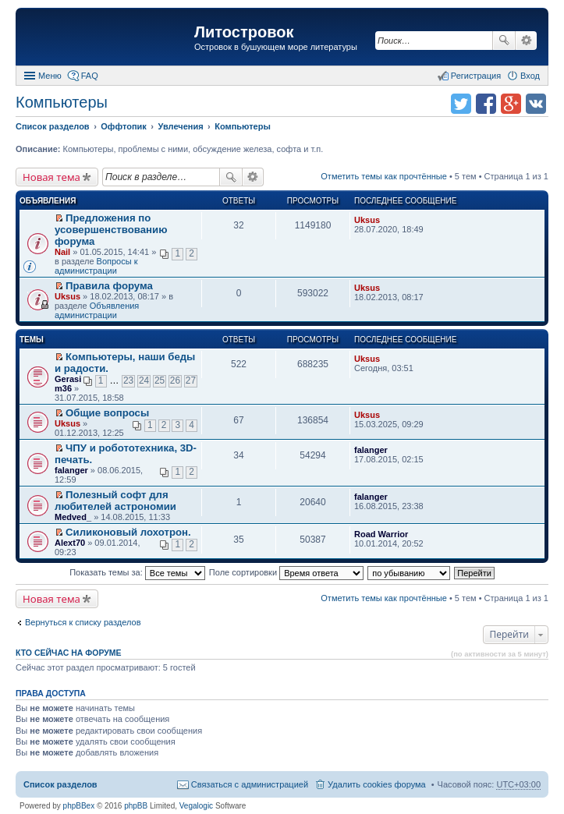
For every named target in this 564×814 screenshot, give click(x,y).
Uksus (367, 220)
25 (159, 380)
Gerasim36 (68, 383)
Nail (62, 252)
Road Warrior (381, 534)
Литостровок (243, 32)
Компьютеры (62, 102)
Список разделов (60, 784)
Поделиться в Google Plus (511, 104)
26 (175, 380)
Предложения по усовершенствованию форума (111, 229)
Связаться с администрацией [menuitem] (249, 784)
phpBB (135, 806)
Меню (50, 75)
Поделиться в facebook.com (486, 104)
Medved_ (73, 517)
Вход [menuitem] (530, 75)
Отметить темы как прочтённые (384, 176)
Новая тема (51, 177)
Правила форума (109, 286)
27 (191, 380)
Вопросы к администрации (96, 266)
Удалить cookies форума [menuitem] (377, 784)
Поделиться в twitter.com (461, 104)
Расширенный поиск (526, 40)
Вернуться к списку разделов (82, 622)
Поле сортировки (286, 572)
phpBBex (79, 806)
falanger (71, 470)
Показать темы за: (137, 572)
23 (128, 380)
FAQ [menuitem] (89, 75)
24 (144, 380)
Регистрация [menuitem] (476, 75)
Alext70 (70, 542)
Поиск (504, 40)
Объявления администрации (97, 310)
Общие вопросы (107, 413)
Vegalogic (196, 806)
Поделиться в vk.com (536, 104)
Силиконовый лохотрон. (128, 532)
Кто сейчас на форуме (69, 652)
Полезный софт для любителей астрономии (115, 500)
